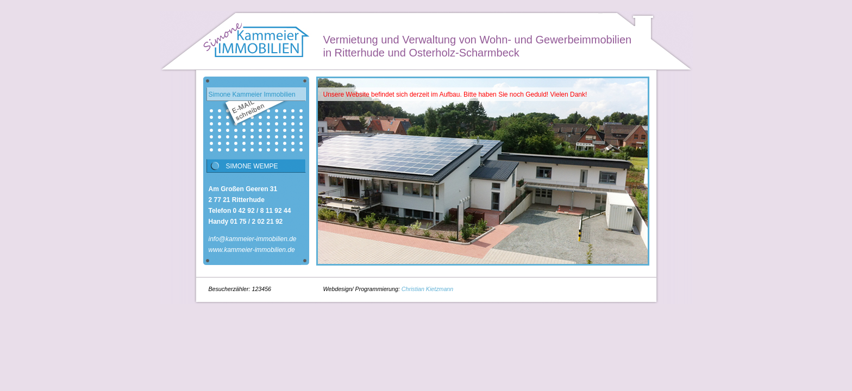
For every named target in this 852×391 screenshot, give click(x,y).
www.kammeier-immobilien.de (252, 250)
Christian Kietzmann (427, 289)
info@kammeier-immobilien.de (253, 239)
